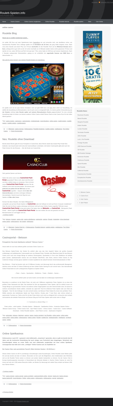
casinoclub (39, 219)
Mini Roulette (81, 167)
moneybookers (44, 121)
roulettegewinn (21, 123)
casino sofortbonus (29, 219)
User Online (99, 21)
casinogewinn (26, 121)
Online (24, 378)
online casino (53, 121)
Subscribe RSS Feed (107, 2)
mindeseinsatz (35, 121)
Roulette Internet (64, 21)
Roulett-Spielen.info (12, 12)
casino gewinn (10, 121)
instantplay (56, 219)
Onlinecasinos (28, 129)
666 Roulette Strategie (84, 153)
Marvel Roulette (82, 118)
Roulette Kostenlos (38, 129)
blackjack (21, 315)
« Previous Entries (7, 392)
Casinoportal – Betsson (14, 237)
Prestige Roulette (83, 142)
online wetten (14, 317)
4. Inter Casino (83, 199)
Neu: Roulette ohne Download (18, 139)
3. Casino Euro (83, 195)
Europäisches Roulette (84, 177)
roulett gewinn (62, 121)
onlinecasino (39, 378)
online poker (64, 315)
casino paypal (19, 376)
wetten (9, 319)
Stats (89, 21)
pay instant (23, 221)
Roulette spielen (78, 21)
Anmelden (95, 2)
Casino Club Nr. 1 (20, 227)
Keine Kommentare (16, 131)
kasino (32, 315)
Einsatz (50, 219)
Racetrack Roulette (83, 115)
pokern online (32, 317)
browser (13, 219)
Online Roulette (49, 21)
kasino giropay (63, 376)
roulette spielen (11, 123)
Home (4, 21)
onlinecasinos (15, 221)
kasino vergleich (39, 315)
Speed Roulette (82, 163)
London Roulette (82, 129)
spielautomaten (53, 317)
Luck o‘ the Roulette (83, 139)
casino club (20, 219)
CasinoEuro (36, 42)
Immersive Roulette (83, 156)
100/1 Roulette (82, 136)
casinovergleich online (40, 376)
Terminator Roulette (83, 132)
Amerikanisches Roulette (85, 181)
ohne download (64, 219)
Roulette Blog (9, 33)
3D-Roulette (81, 149)
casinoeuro (18, 121)
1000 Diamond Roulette (84, 146)
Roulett (38, 317)
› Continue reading (7, 214)
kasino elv (56, 376)
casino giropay (10, 376)
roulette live (44, 317)
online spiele (6, 317)
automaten (9, 315)
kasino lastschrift (7, 378)
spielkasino (62, 317)
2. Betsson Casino (84, 192)
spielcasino (30, 221)
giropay (50, 376)
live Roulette (48, 315)
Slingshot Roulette (83, 122)
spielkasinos (58, 129)
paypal (54, 378)
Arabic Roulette (82, 125)
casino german (19, 129)
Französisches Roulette (84, 174)
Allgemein (11, 129)
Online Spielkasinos (12, 333)
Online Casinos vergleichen (32, 21)
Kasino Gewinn (15, 21)
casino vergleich (28, 376)
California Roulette (83, 170)
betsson (8, 219)
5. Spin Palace (83, 202)
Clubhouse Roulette (83, 160)
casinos (45, 219)
